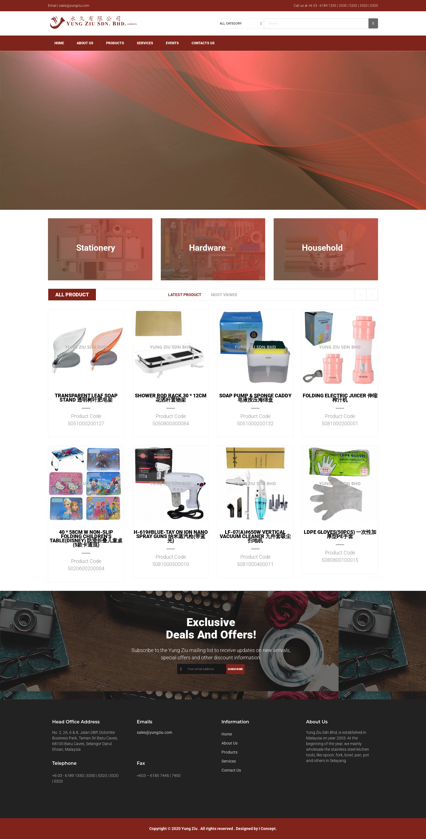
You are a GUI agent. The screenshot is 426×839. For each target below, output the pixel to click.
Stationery (95, 248)
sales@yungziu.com (154, 732)
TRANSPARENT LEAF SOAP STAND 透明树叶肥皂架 (86, 397)
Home (226, 734)
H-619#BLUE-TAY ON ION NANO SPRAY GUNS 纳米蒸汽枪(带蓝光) (171, 536)
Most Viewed (224, 294)
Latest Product (184, 294)
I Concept (267, 828)
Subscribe (235, 669)
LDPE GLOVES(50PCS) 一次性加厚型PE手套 (340, 534)
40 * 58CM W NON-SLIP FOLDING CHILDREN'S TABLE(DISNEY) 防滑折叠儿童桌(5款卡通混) (86, 538)
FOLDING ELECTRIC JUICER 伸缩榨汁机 (340, 397)
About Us (229, 743)
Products (229, 752)
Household (322, 248)
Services (228, 761)
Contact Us (231, 770)
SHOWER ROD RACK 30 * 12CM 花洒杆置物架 (171, 397)
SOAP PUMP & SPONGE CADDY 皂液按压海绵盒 (255, 397)
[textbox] (316, 23)
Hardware (207, 248)
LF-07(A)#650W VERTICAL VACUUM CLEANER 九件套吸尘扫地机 (255, 536)
